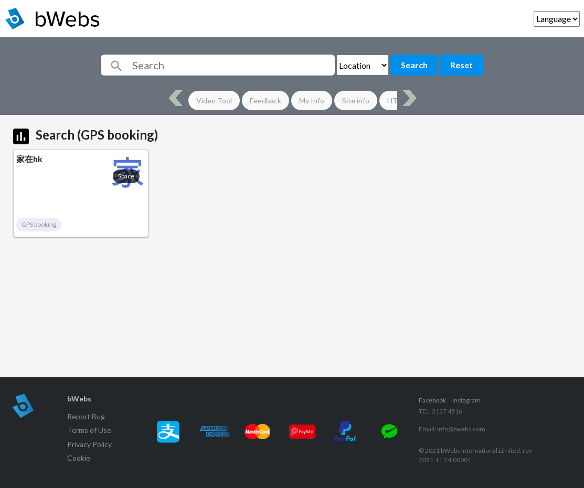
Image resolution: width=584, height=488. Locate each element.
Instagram (466, 400)
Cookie (78, 457)
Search (414, 65)
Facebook (432, 400)
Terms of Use (89, 430)
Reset (461, 65)
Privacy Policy (89, 444)
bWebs (79, 398)
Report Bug (86, 416)
